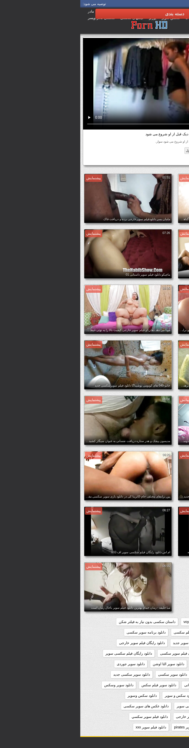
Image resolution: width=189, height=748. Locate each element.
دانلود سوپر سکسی (92, 674)
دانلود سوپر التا (123, 664)
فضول (110, 150)
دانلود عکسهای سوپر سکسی (160, 717)
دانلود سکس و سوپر (100, 696)
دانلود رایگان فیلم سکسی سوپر (48, 653)
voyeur (108, 622)
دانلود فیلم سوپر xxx (70, 727)
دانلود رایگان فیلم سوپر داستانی (157, 653)
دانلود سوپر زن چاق (129, 674)
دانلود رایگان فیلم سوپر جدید (114, 643)
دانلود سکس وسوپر (62, 696)
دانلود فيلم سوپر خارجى (113, 717)
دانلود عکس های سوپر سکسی (65, 706)
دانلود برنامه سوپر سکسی (151, 160)
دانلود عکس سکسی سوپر (115, 706)
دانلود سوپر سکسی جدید (51, 674)
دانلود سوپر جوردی (50, 664)
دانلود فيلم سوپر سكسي (69, 717)
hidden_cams (170, 622)
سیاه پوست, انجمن (131, 150)
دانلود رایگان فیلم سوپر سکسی (103, 653)
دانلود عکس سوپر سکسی (162, 706)
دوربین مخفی (157, 150)
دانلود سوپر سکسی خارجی (161, 685)
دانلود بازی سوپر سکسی (163, 632)
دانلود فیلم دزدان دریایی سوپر (159, 727)
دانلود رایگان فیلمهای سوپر (161, 664)
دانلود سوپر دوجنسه (166, 674)
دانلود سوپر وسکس (38, 685)
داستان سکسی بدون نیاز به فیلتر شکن (67, 622)
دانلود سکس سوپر (136, 696)
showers (128, 622)
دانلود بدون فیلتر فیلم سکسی (115, 632)
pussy (147, 622)
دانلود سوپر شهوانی (118, 685)
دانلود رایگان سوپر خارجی (162, 643)
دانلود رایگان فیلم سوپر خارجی (62, 643)
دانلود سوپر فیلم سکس (78, 685)
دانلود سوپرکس (169, 696)
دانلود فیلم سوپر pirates (112, 727)
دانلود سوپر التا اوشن (88, 664)
